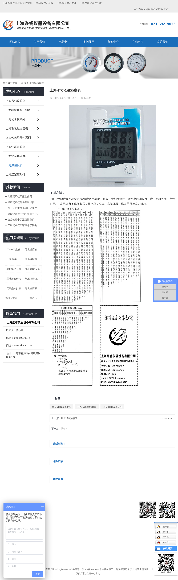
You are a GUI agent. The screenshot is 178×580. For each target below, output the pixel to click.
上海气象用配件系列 (18, 137)
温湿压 (33, 298)
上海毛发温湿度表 (17, 128)
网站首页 (15, 41)
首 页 (24, 82)
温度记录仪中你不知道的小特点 (25, 213)
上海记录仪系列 (15, 119)
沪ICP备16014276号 (92, 569)
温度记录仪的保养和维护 (21, 202)
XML (166, 9)
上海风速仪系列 (15, 100)
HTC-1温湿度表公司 (112, 407)
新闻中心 (113, 41)
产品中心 (64, 41)
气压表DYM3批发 (33, 269)
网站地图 (150, 9)
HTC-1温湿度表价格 (61, 407)
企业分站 (139, 9)
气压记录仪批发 (33, 278)
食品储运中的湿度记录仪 (21, 219)
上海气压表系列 (15, 146)
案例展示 (88, 41)
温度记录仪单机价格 (13, 298)
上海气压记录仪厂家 (91, 3)
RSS (159, 9)
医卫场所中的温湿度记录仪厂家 (25, 208)
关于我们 (39, 41)
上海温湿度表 (36, 82)
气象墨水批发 (13, 288)
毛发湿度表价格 (33, 249)
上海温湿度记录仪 (43, 3)
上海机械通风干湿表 (18, 110)
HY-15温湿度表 (69, 418)
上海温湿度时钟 (15, 174)
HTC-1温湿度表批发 (87, 407)
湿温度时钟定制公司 (33, 259)
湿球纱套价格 (13, 278)
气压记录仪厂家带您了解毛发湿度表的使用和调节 (25, 225)
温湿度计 (14, 259)
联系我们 (162, 41)
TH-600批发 (13, 249)
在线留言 (137, 41)
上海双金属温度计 (66, 3)
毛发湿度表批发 (33, 288)
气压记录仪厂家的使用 (20, 196)
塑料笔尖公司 (13, 269)
